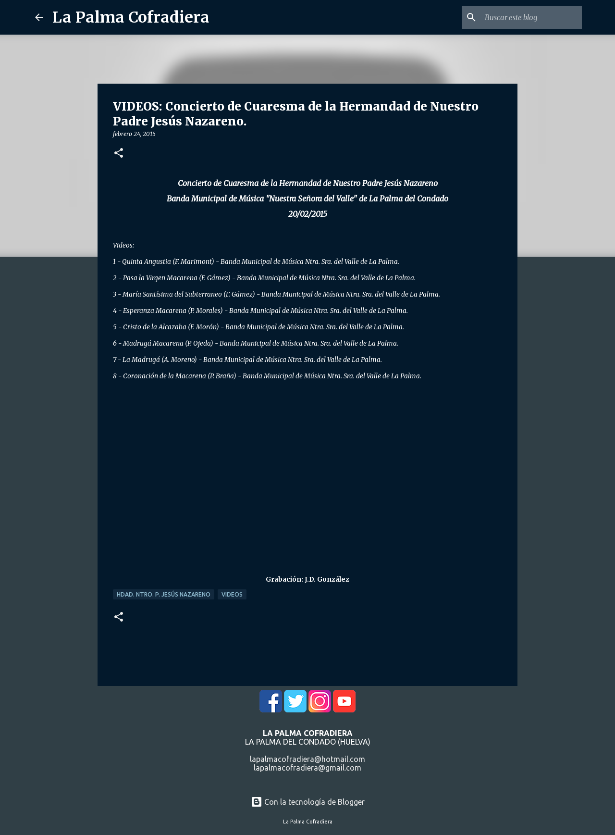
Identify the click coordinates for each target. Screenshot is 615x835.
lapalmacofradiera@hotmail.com (307, 759)
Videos (232, 594)
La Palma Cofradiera (130, 17)
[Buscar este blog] (531, 17)
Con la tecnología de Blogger (308, 802)
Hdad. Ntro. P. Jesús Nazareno (163, 594)
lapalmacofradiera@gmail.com (307, 767)
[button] (118, 153)
